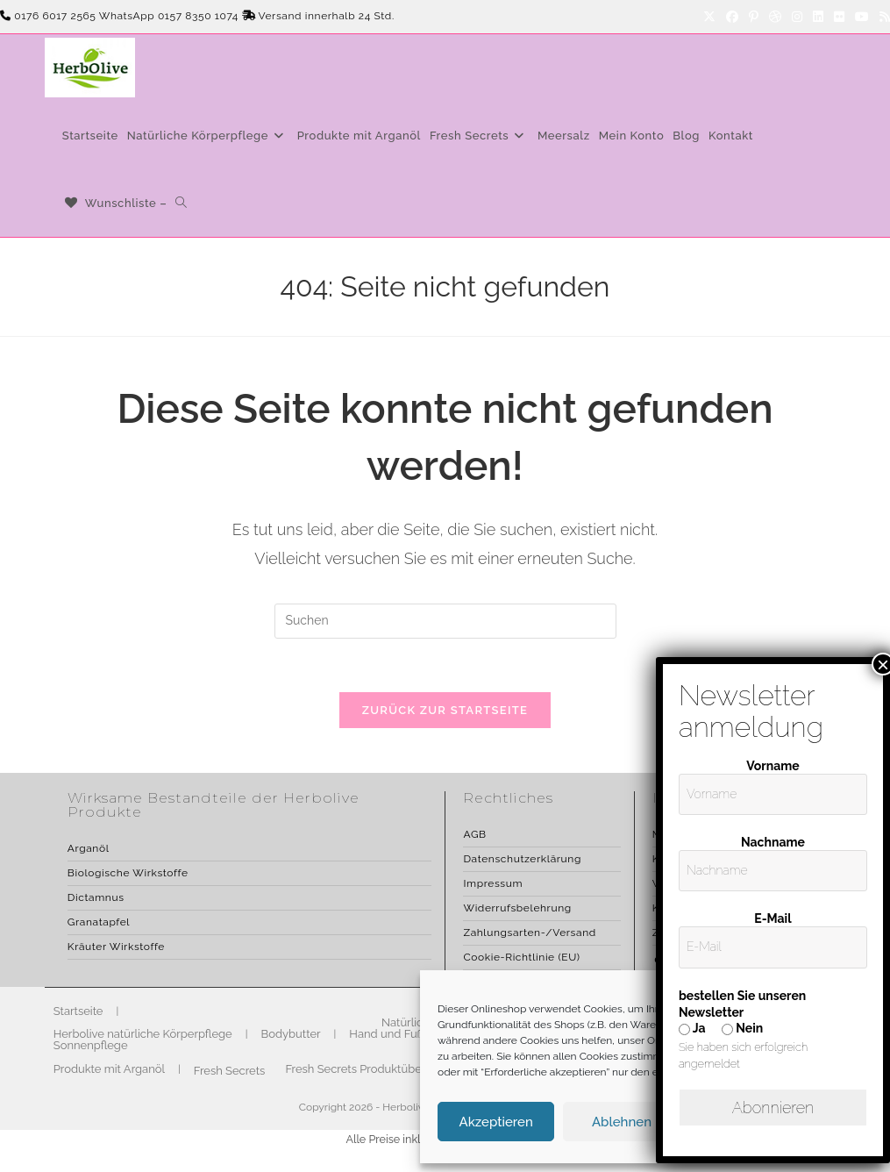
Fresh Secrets (230, 1070)
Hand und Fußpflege (403, 1033)
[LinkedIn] (818, 16)
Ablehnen (621, 1122)
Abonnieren (782, 1107)
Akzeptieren (496, 1122)
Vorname (781, 766)
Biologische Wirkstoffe (128, 873)
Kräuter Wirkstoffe (116, 946)
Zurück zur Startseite (445, 710)
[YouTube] (862, 16)
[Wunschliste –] (115, 203)
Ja (709, 1028)
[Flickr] (839, 16)
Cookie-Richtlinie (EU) (521, 957)
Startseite (78, 1011)
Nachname (782, 842)
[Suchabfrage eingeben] (445, 621)
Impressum (493, 883)
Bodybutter (291, 1033)
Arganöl (89, 848)
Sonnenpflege (90, 1045)
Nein (759, 1028)
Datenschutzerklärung (521, 859)
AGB (474, 834)
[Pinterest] (754, 16)
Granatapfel (99, 922)
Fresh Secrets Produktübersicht (367, 1069)
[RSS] (882, 16)
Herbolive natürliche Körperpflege (142, 1033)
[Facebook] (732, 16)
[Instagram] (797, 16)
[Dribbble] (775, 16)
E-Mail (781, 918)
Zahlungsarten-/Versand (529, 932)
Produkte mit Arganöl (109, 1069)
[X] (709, 16)
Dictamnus (96, 897)
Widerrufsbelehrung (517, 908)
